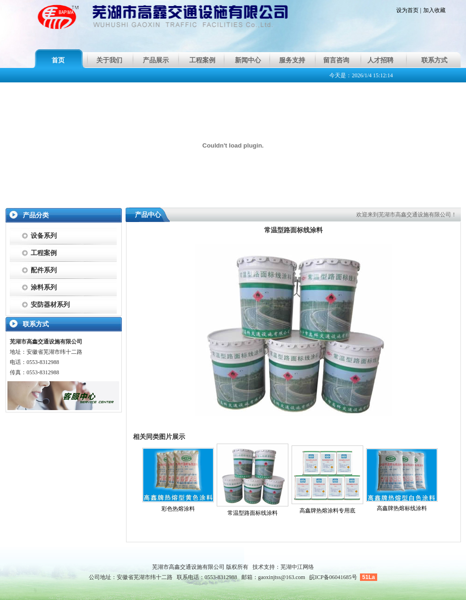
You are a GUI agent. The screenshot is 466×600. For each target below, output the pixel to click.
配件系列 (44, 270)
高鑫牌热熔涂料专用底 (327, 510)
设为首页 (407, 10)
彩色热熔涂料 (178, 509)
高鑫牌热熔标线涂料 (402, 508)
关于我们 (109, 60)
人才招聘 (380, 60)
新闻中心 (248, 60)
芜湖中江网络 (297, 567)
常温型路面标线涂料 (252, 513)
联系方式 (434, 60)
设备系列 (44, 235)
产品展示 (156, 60)
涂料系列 (44, 287)
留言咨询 (336, 60)
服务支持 (292, 60)
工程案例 (202, 60)
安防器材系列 (50, 304)
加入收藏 (434, 10)
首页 (58, 60)
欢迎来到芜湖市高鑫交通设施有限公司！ (406, 214)
